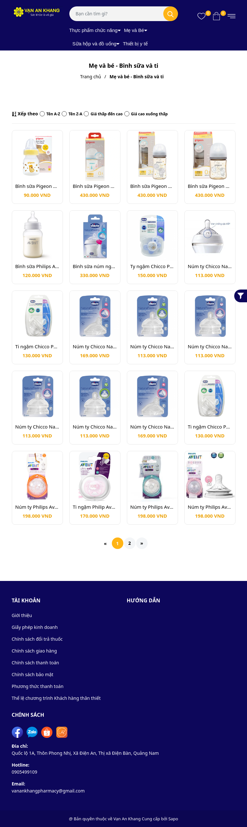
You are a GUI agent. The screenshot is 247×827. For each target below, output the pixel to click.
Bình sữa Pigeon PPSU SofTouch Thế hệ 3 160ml (95, 186)
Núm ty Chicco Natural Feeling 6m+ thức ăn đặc (210, 266)
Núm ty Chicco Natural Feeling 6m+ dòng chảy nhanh (210, 346)
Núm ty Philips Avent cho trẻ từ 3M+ (152, 507)
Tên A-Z (50, 114)
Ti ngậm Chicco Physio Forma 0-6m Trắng (37, 346)
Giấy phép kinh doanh (35, 627)
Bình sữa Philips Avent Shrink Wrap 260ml (37, 266)
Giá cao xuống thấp (146, 114)
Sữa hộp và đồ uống (95, 43)
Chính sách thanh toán (35, 663)
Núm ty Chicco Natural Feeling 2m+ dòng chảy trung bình (95, 346)
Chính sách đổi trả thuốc (37, 639)
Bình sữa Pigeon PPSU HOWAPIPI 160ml (210, 186)
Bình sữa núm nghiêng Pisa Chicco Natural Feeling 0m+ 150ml (95, 266)
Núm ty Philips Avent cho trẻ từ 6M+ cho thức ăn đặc (37, 507)
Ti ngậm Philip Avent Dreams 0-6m (95, 507)
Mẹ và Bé (134, 30)
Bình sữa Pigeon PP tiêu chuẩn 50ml (37, 186)
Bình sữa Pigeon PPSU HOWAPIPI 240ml (152, 186)
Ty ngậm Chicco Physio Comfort (152, 266)
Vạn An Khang (127, 819)
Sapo (173, 819)
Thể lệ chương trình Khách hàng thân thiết (56, 698)
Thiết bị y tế (135, 43)
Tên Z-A (72, 114)
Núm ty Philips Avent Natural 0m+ (210, 507)
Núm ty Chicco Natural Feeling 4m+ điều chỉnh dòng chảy (152, 346)
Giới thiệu (22, 615)
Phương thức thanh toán (38, 686)
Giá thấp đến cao (103, 114)
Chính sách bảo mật (32, 674)
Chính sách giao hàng (34, 651)
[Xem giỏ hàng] (216, 16)
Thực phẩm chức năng (93, 30)
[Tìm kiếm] (170, 13)
